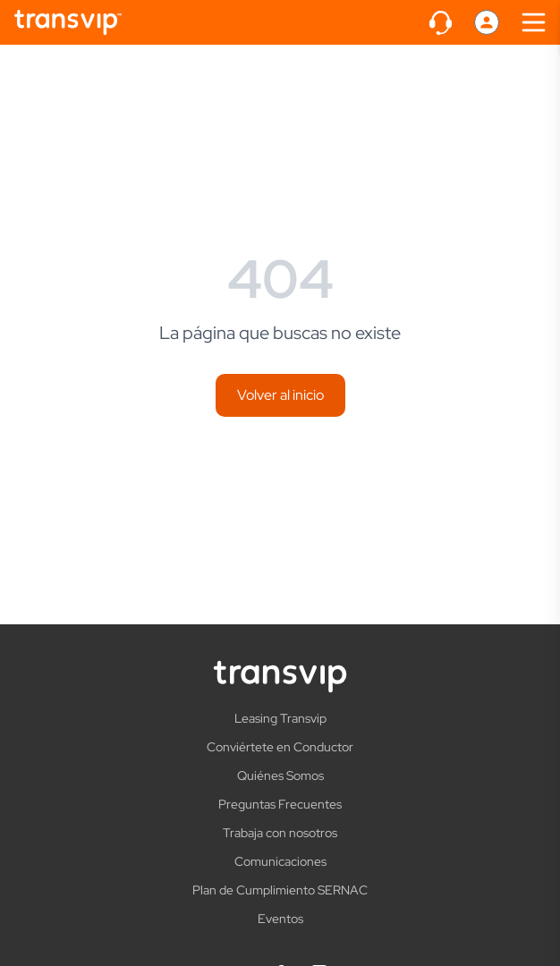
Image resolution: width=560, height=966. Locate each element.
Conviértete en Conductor (280, 747)
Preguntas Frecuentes (280, 804)
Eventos (280, 919)
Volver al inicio (280, 395)
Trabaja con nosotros (280, 833)
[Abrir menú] (533, 22)
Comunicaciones (280, 861)
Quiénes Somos (280, 775)
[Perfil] (486, 22)
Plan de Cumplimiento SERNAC (280, 890)
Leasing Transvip (280, 718)
